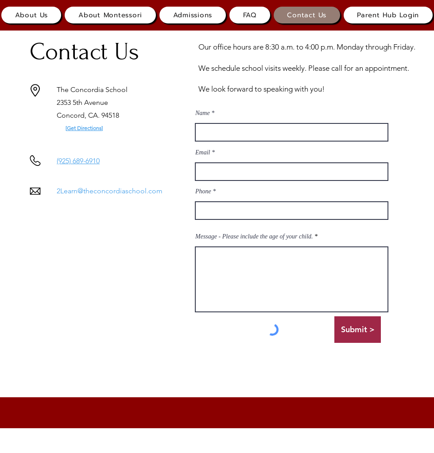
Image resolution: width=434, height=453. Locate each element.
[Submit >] (357, 329)
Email (202, 153)
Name (202, 113)
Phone (203, 191)
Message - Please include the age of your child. (254, 237)
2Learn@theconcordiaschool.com (110, 191)
